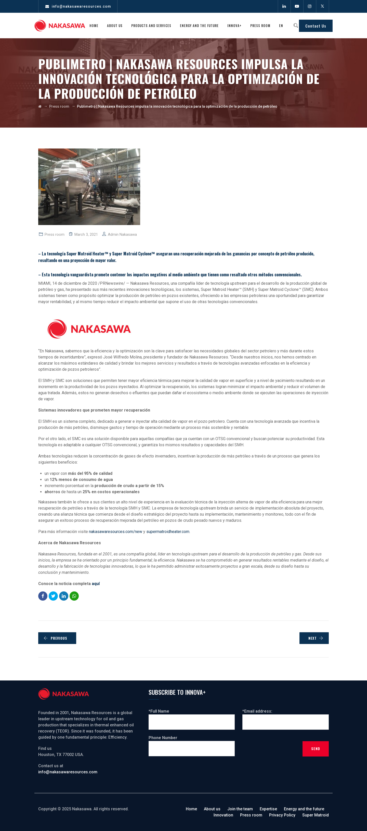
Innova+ (237, 25)
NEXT (315, 638)
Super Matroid (315, 815)
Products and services (154, 25)
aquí (96, 583)
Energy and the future (202, 25)
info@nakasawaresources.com (81, 6)
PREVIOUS (55, 638)
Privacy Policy (282, 815)
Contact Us (315, 26)
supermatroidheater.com (167, 531)
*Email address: (285, 716)
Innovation (223, 815)
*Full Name (192, 716)
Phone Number (192, 743)
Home (96, 25)
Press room (263, 25)
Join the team (240, 809)
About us (117, 25)
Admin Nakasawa (122, 234)
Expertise (268, 809)
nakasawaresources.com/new (115, 531)
